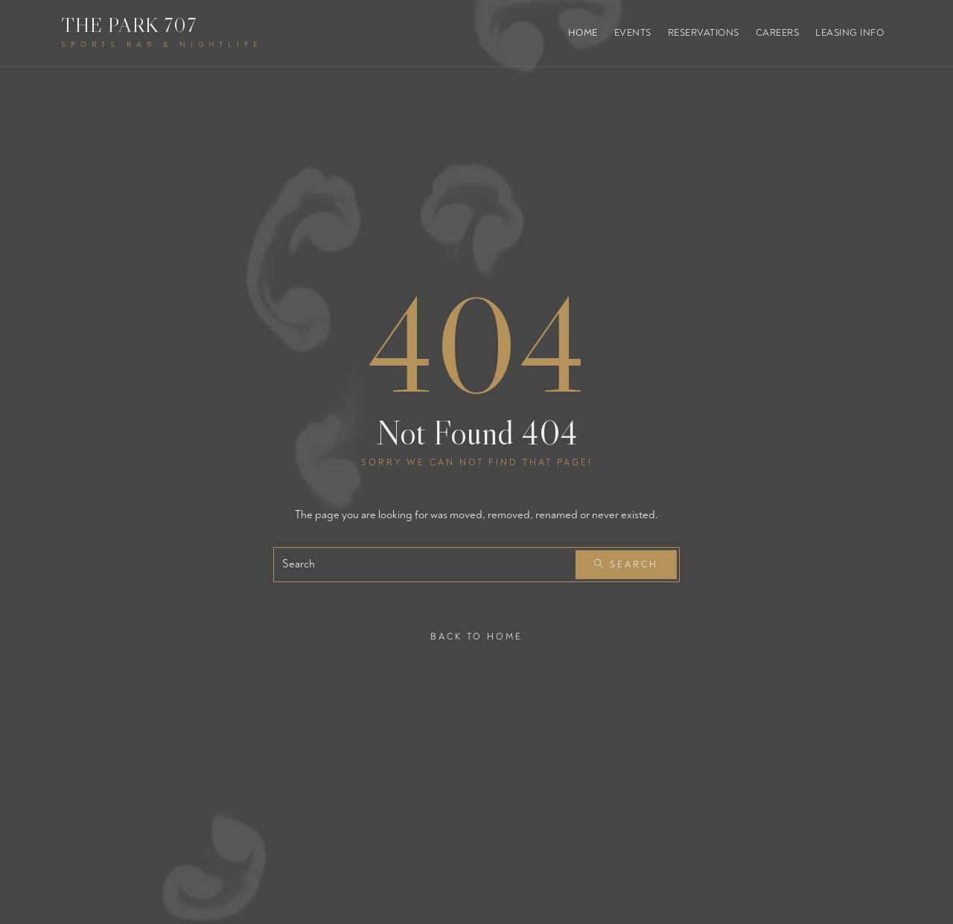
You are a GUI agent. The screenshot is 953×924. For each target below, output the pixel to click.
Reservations (703, 33)
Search (626, 564)
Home (583, 33)
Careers (778, 33)
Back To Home (476, 636)
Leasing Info (849, 33)
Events (632, 33)
